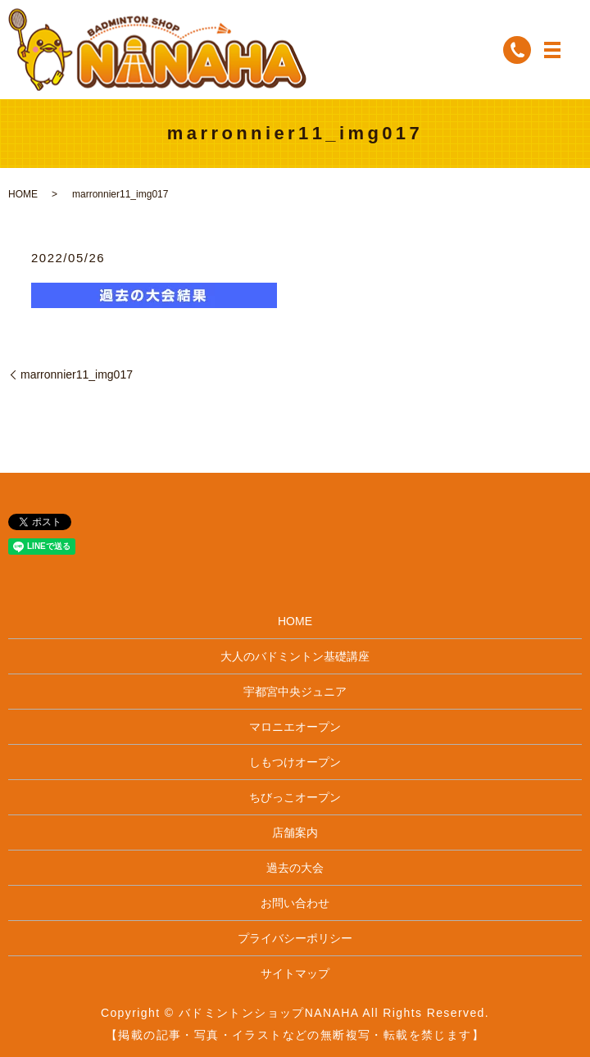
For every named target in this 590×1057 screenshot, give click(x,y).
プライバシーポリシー (295, 938)
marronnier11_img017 (76, 374)
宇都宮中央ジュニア (295, 691)
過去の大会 (295, 867)
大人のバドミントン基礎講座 (295, 656)
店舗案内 (295, 832)
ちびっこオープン (295, 797)
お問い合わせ (295, 903)
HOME (23, 194)
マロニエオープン (295, 726)
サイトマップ (295, 973)
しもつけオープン (295, 762)
